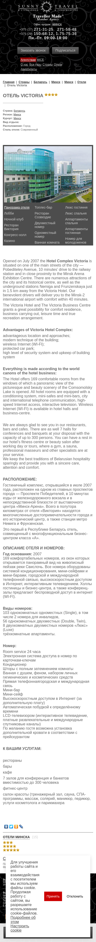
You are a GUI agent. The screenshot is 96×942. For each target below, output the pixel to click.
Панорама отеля (16, 207)
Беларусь (19, 110)
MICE (40, 59)
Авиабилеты (29, 69)
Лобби (9, 213)
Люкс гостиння (76, 207)
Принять (53, 896)
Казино (9, 241)
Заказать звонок (33, 50)
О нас (24, 64)
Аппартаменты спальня (76, 221)
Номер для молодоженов (75, 240)
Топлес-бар (43, 207)
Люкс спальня (75, 213)
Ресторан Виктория (11, 227)
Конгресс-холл (15, 235)
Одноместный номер (45, 234)
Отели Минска (16, 837)
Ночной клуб (14, 219)
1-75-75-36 (66, 34)
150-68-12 (43, 34)
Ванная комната (47, 242)
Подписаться (65, 50)
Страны (48, 64)
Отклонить (75, 896)
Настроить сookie (19, 928)
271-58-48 (67, 29)
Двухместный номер (45, 225)
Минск (57, 24)
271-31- (41, 29)
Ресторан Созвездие (43, 215)
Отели (58, 64)
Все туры (35, 64)
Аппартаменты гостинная (76, 231)
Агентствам (28, 59)
